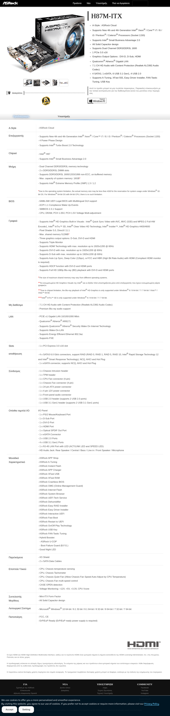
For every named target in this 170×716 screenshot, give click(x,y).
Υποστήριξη (101, 3)
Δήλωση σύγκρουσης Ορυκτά (25, 693)
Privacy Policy (151, 704)
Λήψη (105, 688)
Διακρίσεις (65, 690)
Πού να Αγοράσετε (121, 3)
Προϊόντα (77, 3)
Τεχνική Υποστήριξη (105, 693)
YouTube (144, 690)
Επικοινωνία (25, 690)
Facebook (145, 688)
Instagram (145, 693)
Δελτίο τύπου (65, 688)
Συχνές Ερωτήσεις (105, 690)
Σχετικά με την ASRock (25, 688)
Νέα (88, 3)
